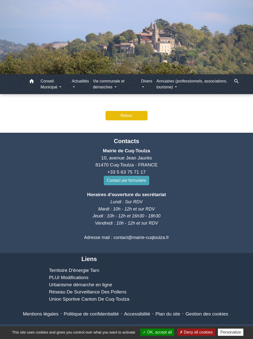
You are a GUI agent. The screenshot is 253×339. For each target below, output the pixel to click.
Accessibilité (137, 313)
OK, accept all (157, 332)
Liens (89, 259)
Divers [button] (146, 81)
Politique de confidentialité (91, 313)
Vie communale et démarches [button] (109, 84)
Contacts (126, 141)
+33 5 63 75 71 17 (126, 172)
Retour (126, 115)
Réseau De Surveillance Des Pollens (87, 291)
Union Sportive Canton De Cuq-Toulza (89, 299)
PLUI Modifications (68, 277)
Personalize (230, 332)
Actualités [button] (80, 81)
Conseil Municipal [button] (49, 84)
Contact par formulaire (126, 180)
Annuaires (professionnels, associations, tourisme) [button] (191, 84)
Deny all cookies (196, 332)
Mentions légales (41, 313)
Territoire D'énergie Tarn (74, 270)
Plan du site (167, 313)
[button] (32, 82)
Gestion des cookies (207, 313)
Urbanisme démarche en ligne (80, 284)
